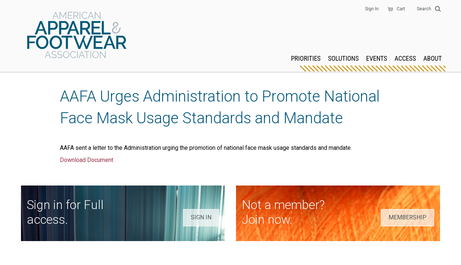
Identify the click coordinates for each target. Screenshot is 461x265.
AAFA (76, 36)
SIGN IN (201, 217)
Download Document (86, 159)
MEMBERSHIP (407, 217)
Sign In (372, 8)
